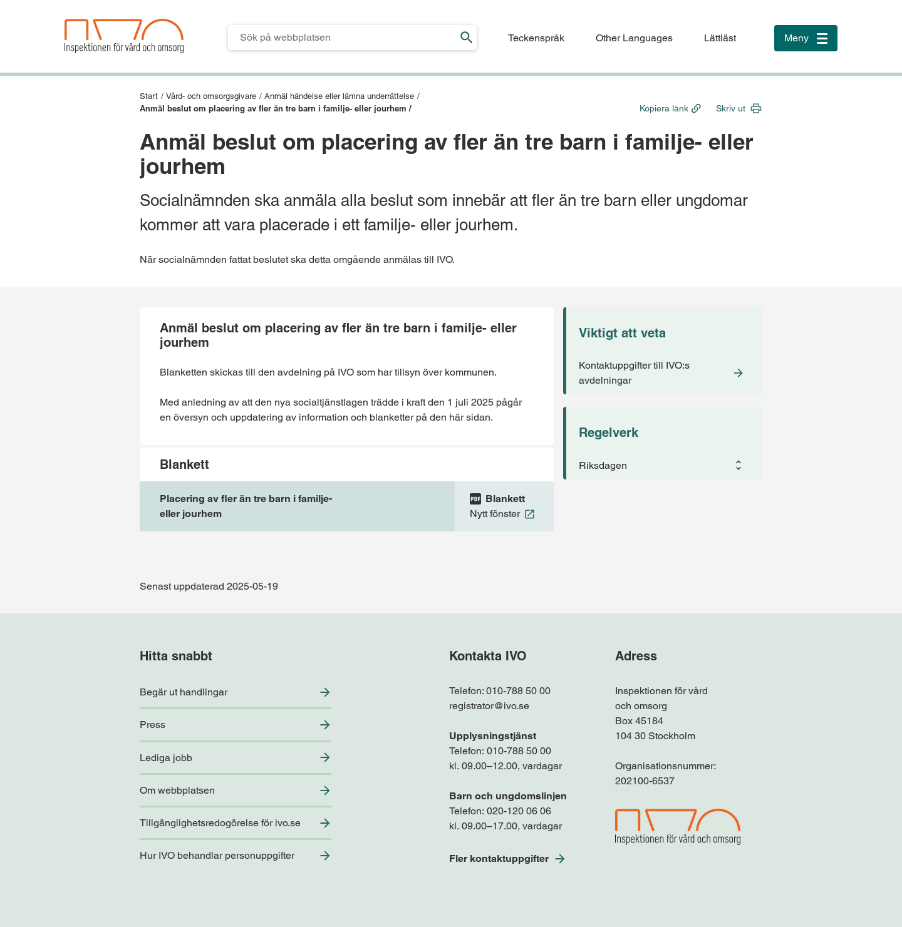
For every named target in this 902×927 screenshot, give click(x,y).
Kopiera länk (664, 108)
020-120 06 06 (519, 811)
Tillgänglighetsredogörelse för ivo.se (220, 823)
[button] (664, 465)
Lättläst (720, 38)
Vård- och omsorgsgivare (211, 96)
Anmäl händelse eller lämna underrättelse (339, 96)
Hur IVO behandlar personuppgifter (217, 855)
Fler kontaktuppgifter (499, 858)
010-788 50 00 (518, 691)
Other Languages (634, 38)
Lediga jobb (166, 758)
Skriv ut (730, 108)
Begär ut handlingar (183, 692)
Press (152, 724)
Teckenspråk (536, 38)
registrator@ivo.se (489, 706)
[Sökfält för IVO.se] (342, 37)
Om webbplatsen (177, 790)
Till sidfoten (13, 0)
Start (149, 96)
